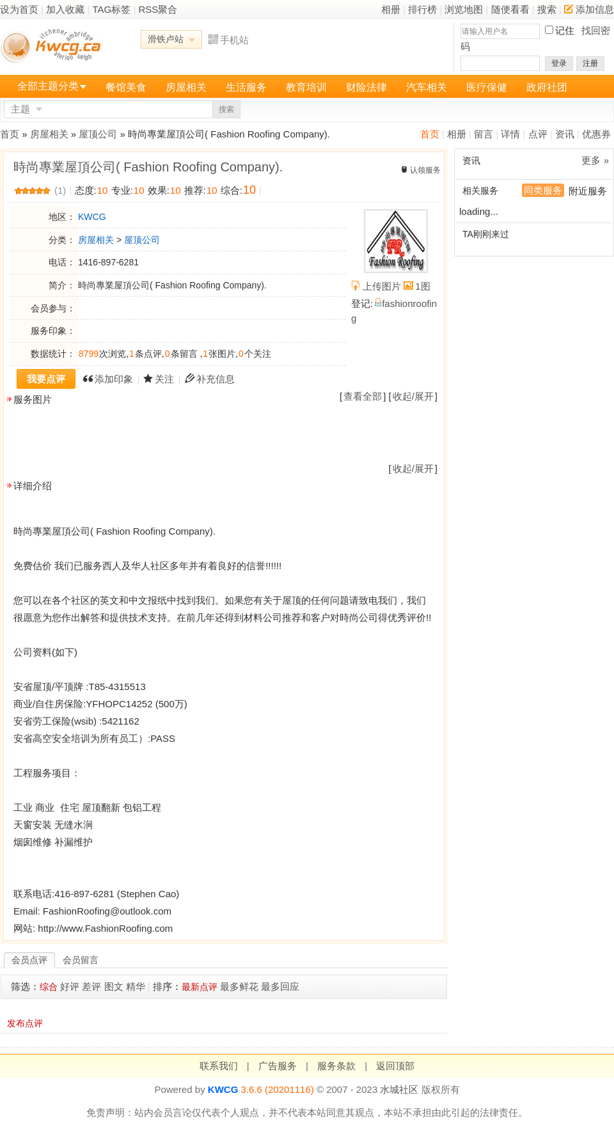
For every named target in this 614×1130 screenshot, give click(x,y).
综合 (49, 987)
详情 (510, 134)
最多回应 (280, 986)
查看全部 (362, 396)
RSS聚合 (157, 9)
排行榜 (422, 9)
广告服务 (277, 1065)
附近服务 (588, 190)
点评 (537, 134)
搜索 (546, 9)
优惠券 (596, 134)
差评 (91, 986)
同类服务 (543, 190)
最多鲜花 (239, 986)
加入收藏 (65, 9)
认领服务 (425, 170)
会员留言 (80, 960)
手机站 (229, 40)
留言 (483, 134)
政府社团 (546, 87)
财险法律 (366, 87)
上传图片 (382, 286)
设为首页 (19, 9)
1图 (422, 286)
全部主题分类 (48, 86)
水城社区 (399, 1089)
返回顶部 (395, 1065)
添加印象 (114, 378)
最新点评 (199, 987)
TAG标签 (112, 9)
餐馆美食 (126, 87)
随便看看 (510, 9)
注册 (590, 63)
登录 (559, 63)
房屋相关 (186, 87)
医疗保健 (486, 87)
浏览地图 (464, 9)
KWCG (92, 217)
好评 (69, 986)
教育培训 (306, 87)
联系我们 (219, 1065)
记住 (564, 30)
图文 (113, 986)
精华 (135, 986)
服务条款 (336, 1065)
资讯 (564, 134)
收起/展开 (413, 396)
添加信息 (589, 9)
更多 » (595, 160)
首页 (429, 134)
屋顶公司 (98, 134)
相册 (390, 9)
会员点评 (29, 960)
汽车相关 (426, 87)
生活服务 (246, 87)
